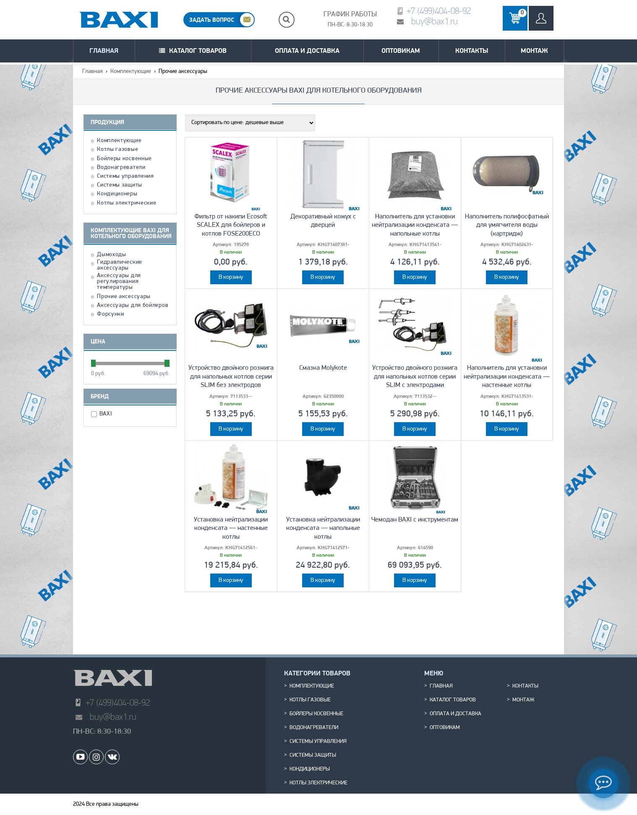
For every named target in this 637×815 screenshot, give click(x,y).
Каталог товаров (198, 51)
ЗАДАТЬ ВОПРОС (211, 19)
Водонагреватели (121, 168)
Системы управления (125, 176)
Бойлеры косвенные (124, 159)
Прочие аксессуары (124, 297)
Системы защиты (119, 185)
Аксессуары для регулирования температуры (119, 282)
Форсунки (110, 314)
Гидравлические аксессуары (119, 265)
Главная (103, 51)
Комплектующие (130, 71)
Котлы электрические (126, 203)
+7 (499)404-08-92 (439, 10)
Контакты (471, 51)
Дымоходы (111, 255)
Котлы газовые (117, 150)
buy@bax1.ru (434, 21)
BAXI (106, 414)
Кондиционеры (117, 194)
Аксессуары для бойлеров (132, 306)
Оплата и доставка (307, 51)
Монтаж (534, 51)
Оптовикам (400, 51)
